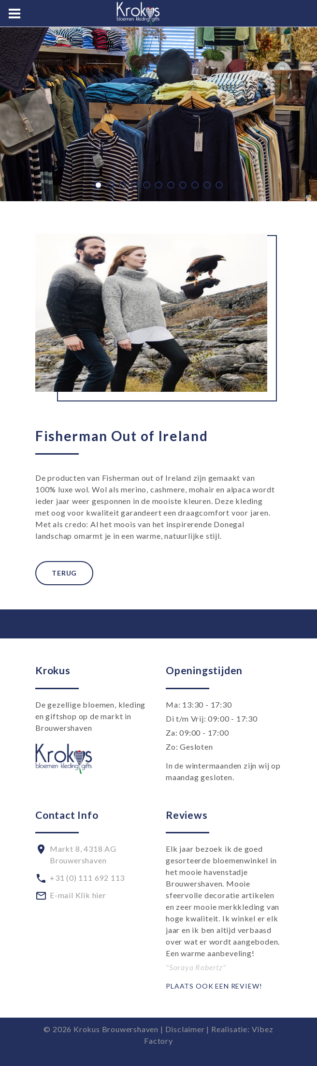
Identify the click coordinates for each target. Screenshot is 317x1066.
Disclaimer (185, 1029)
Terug (64, 573)
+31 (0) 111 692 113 (87, 877)
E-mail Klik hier (78, 895)
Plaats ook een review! (214, 986)
